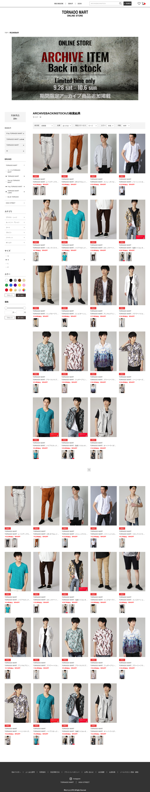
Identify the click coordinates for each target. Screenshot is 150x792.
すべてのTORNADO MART (14, 171)
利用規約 (42, 772)
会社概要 (101, 772)
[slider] (6, 308)
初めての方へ (16, 772)
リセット (10, 295)
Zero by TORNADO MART (14, 181)
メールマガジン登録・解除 (129, 772)
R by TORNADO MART (14, 133)
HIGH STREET (10, 203)
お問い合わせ (89, 772)
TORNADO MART (12, 145)
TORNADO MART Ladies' (15, 139)
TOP (6, 33)
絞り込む (21, 295)
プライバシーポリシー (72, 772)
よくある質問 (30, 772)
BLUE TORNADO (13, 197)
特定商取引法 (55, 772)
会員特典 (112, 772)
